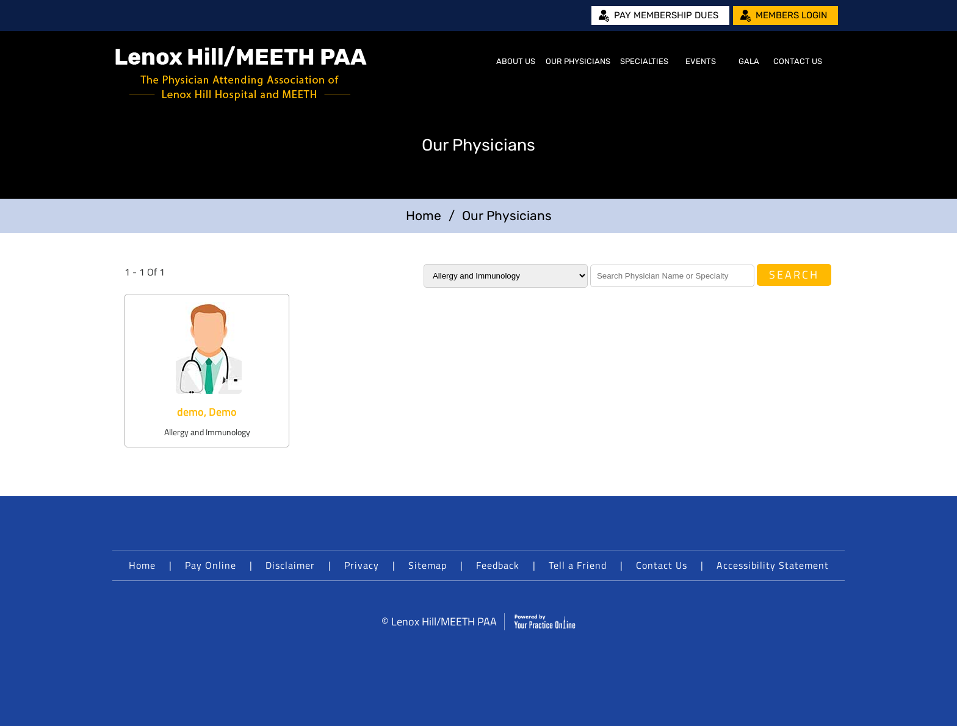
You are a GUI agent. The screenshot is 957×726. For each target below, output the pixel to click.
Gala (749, 61)
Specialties (644, 61)
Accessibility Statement (773, 565)
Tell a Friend (578, 565)
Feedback (497, 565)
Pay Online (210, 565)
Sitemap (427, 565)
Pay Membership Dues (666, 15)
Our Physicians (578, 61)
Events (700, 61)
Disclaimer (290, 565)
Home (476, 61)
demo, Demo (207, 412)
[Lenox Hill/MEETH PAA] (241, 73)
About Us (515, 61)
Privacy (361, 565)
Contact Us (797, 61)
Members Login (791, 15)
